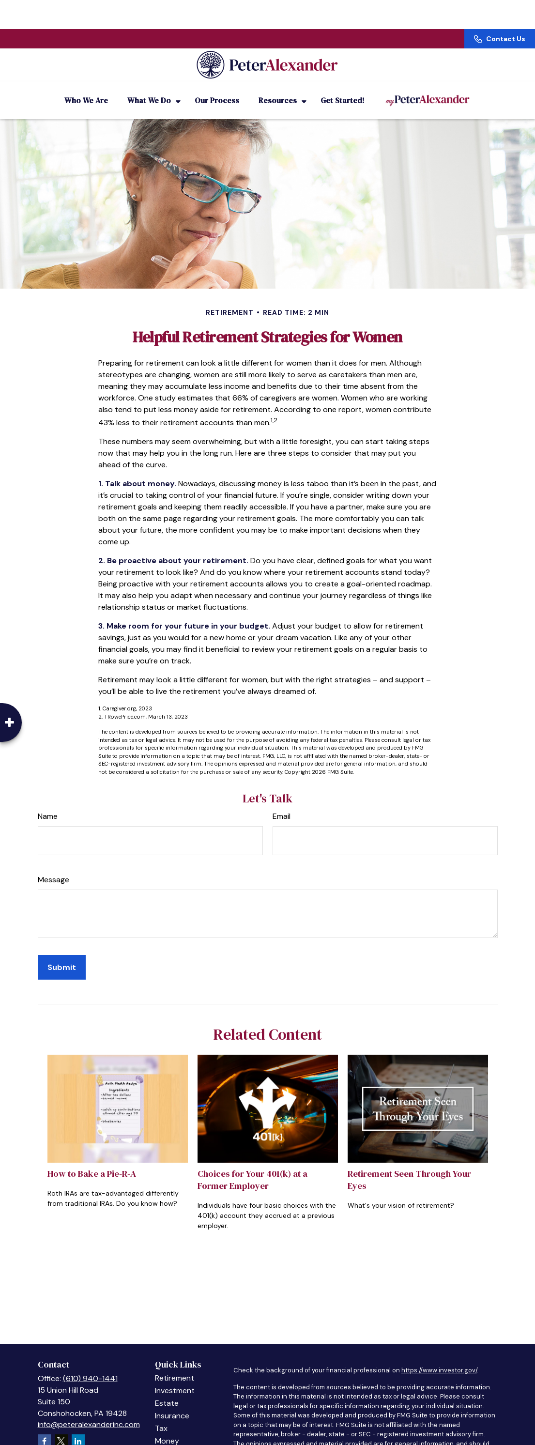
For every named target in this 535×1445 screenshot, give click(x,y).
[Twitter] (61, 1427)
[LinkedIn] (78, 1427)
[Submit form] (62, 954)
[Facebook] (44, 1427)
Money (167, 1428)
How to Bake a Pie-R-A (91, 1160)
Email (281, 803)
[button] (86, 87)
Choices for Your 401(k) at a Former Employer (252, 1166)
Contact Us (499, 9)
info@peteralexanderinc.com (89, 1411)
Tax (161, 1415)
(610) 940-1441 (90, 1365)
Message (53, 866)
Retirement (174, 1365)
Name (48, 803)
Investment (175, 1377)
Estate (167, 1390)
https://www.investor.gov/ (439, 1357)
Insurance (172, 1403)
